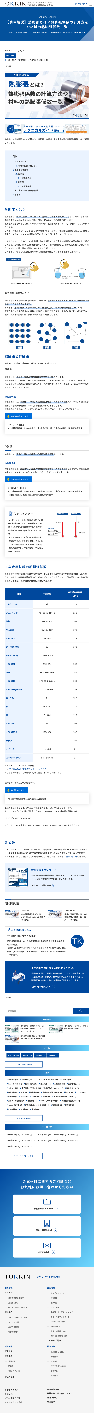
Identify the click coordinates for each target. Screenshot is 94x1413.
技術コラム (10, 55)
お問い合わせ (71, 856)
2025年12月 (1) (74, 1135)
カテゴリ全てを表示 (24, 1065)
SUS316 (11, 680)
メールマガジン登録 (13, 1389)
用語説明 (22, 59)
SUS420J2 (12, 732)
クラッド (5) (80, 1092)
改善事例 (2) (69, 1105)
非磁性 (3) (35, 1097)
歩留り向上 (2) (42, 1105)
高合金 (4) (24, 1097)
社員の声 (54, 1348)
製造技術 (8, 1333)
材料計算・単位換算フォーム (59, 1380)
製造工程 (8, 1343)
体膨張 (21, 182)
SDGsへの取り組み (58, 1309)
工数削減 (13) (59, 1084)
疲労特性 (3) (31, 1101)
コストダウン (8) (72, 1088)
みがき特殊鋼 (13, 1314)
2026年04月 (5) (13, 1135)
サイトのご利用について (51, 1403)
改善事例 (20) (40, 1056)
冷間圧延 (11, 1348)
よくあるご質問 (54, 1327)
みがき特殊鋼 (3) (59, 1097)
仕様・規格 (10, 59)
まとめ (17, 194)
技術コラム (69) (13, 1056)
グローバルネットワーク (60, 1304)
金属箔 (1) (35, 1109)
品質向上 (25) (65, 1080)
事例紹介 (51, 1389)
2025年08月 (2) (44, 1141)
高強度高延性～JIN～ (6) (51, 1092)
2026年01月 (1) (59, 1135)
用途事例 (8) (53, 1056)
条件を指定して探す (16, 1285)
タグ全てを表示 (25, 1119)
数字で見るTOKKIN (58, 1353)
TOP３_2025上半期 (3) (49, 1101)
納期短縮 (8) (12, 1092)
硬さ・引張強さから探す (17, 1295)
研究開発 (8, 1338)
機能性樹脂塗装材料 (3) (70, 1101)
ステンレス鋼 (13, 1309)
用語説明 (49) (12, 1080)
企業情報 (51, 1275)
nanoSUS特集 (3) (14, 1105)
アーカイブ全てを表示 (24, 1156)
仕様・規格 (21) (30, 1084)
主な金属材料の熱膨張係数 (26, 190)
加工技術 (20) (45, 1084)
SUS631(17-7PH (15, 689)
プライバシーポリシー (27, 1403)
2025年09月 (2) (28, 1141)
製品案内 (8, 1299)
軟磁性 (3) (46, 1097)
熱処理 (10, 1353)
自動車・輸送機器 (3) (15, 1101)
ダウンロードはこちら (42, 885)
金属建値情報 (53, 1376)
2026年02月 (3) (44, 1135)
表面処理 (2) (56, 1105)
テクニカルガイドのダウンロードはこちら (27, 769)
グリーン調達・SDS (58, 1318)
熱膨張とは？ (20, 161)
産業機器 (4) (12, 1097)
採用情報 (51, 1333)
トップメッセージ (57, 1280)
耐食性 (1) (24, 1109)
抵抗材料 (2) (12, 1109)
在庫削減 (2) (29, 1105)
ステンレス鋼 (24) (14, 1084)
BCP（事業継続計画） (59, 1323)
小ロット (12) (12, 1088)
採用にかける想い (57, 1339)
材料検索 (8, 1279)
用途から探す (13, 1290)
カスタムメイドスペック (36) (46, 1080)
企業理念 (54, 1290)
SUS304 (11, 638)
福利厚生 (54, 1358)
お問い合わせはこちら (42, 987)
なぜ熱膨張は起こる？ (28, 165)
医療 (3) (72, 1097)
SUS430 (11, 723)
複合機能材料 (13, 1319)
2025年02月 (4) (13, 1147)
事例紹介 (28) (27, 1056)
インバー (12, 749)
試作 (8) (23, 1092)
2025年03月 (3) (74, 1141)
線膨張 (21, 173)
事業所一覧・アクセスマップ (62, 1299)
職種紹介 (54, 1344)
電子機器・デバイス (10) (30, 1088)
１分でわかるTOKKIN (48, 1264)
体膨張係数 (26, 186)
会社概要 (54, 1285)
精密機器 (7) (34, 1092)
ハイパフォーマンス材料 (17, 1305)
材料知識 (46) (26, 1080)
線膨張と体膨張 (21, 169)
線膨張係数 (26, 178)
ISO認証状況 (55, 1314)
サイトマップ (70, 1403)
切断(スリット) (14, 1358)
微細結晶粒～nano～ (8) (52, 1088)
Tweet (8, 65)
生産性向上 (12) (73, 1084)
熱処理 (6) (68, 1092)
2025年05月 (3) (59, 1141)
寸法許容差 (9, 1364)
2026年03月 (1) (28, 1135)
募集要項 (54, 1363)
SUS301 (11, 663)
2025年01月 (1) (28, 1147)
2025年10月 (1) (13, 1141)
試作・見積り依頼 (12, 1385)
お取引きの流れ (11, 1377)
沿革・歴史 (55, 1295)
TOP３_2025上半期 (38, 59)
